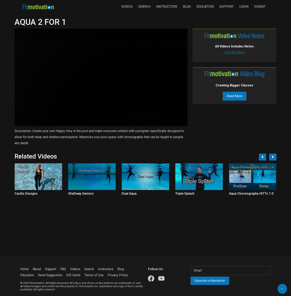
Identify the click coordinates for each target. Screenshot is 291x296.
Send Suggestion (50, 275)
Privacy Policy (118, 275)
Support (226, 6)
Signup (260, 6)
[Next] (272, 157)
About (37, 269)
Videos (127, 6)
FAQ (63, 269)
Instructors (166, 6)
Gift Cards (73, 275)
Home (24, 269)
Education (205, 6)
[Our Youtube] (161, 278)
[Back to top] (282, 289)
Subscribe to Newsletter (210, 280)
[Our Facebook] (151, 278)
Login (243, 6)
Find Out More (235, 52)
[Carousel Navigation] (266, 157)
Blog (187, 6)
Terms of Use (94, 275)
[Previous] (262, 157)
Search (144, 6)
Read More (234, 96)
